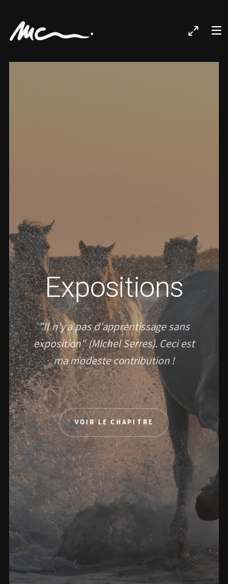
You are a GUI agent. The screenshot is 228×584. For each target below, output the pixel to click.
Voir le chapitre (114, 422)
